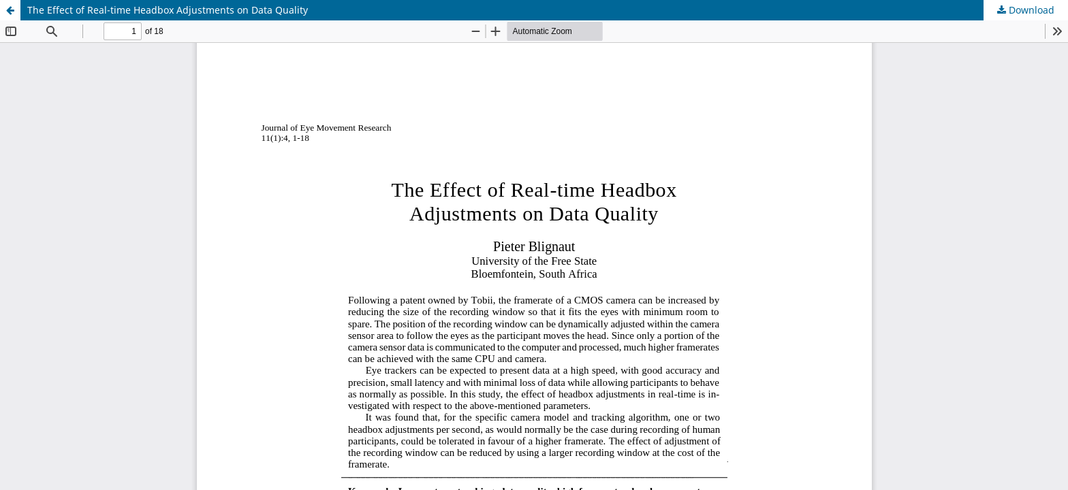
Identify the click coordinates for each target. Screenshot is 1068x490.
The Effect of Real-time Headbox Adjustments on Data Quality (167, 9)
